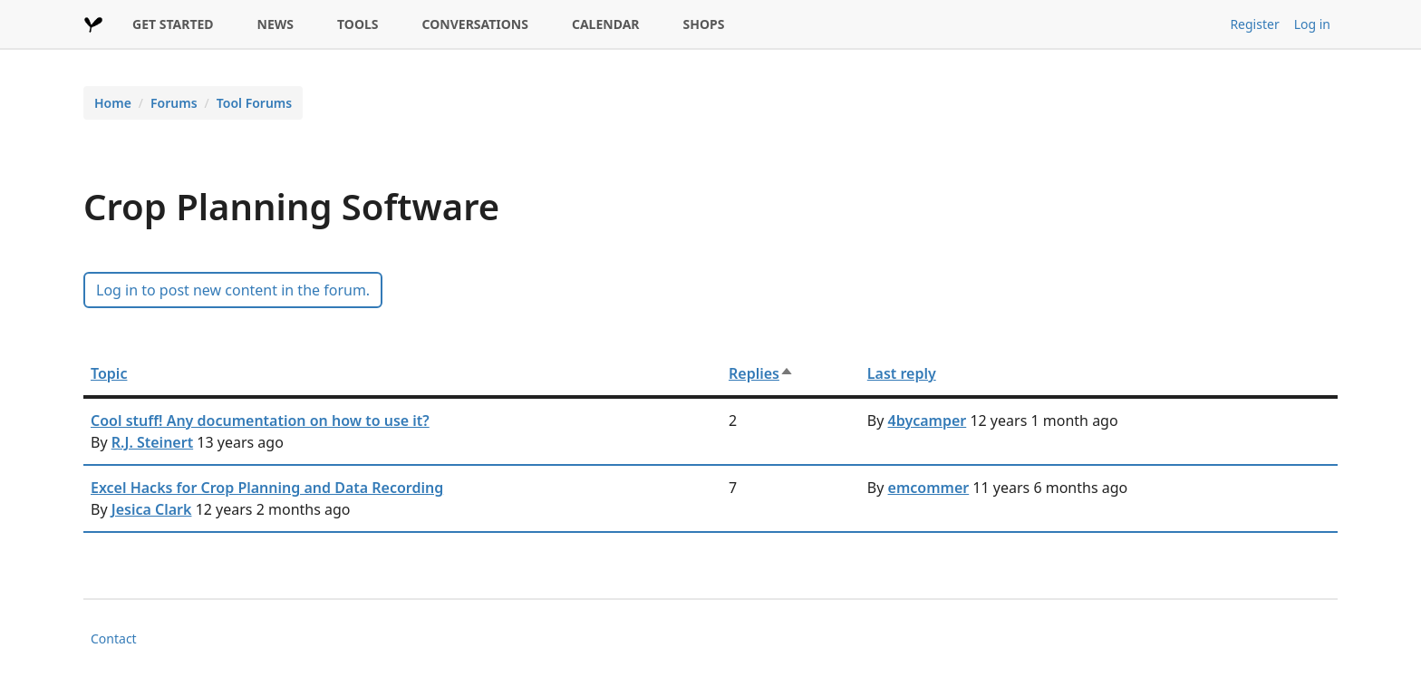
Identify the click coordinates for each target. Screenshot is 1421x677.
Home (112, 102)
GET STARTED (173, 24)
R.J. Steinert (152, 442)
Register (1254, 24)
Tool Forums (254, 102)
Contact (114, 638)
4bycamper (927, 420)
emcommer (929, 488)
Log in (1312, 24)
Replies (761, 373)
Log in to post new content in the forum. (233, 290)
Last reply (901, 373)
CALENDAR (606, 24)
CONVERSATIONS (475, 24)
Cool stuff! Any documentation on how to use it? (260, 420)
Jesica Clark (151, 509)
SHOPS (704, 24)
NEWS (275, 24)
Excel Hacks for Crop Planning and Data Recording (267, 488)
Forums (174, 102)
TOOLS (358, 24)
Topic (109, 373)
